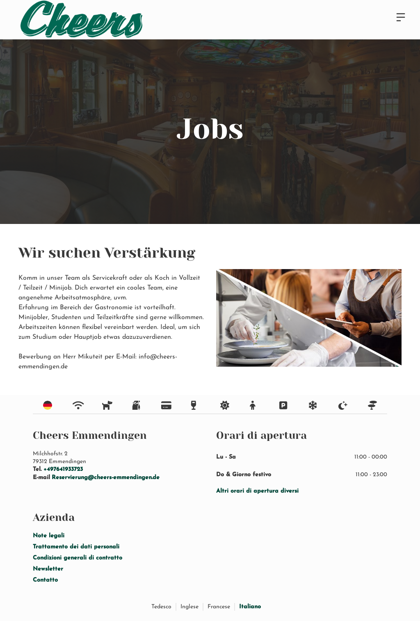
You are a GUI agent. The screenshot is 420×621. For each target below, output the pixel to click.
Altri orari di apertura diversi (257, 491)
